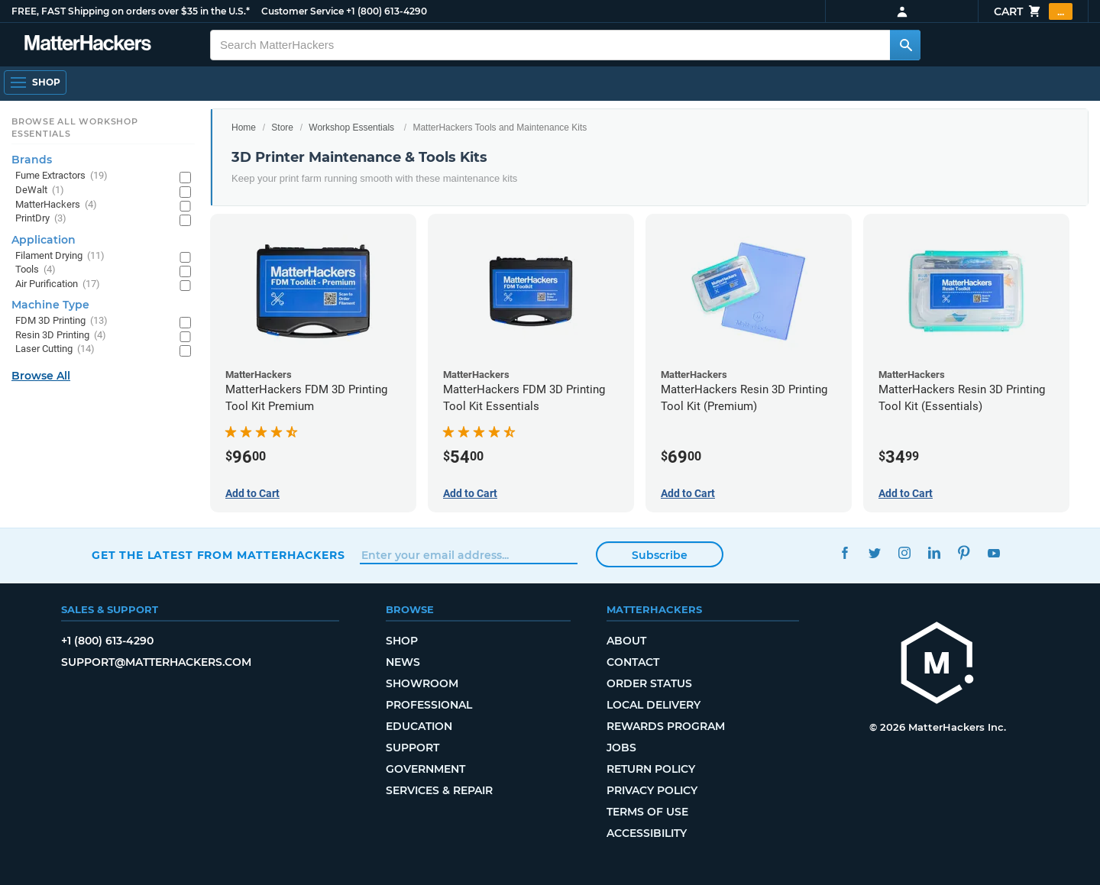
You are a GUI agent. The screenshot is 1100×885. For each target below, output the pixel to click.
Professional (429, 705)
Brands (31, 159)
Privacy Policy (652, 790)
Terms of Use (647, 812)
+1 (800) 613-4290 (386, 11)
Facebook (844, 553)
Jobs (621, 747)
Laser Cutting (55, 349)
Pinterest (963, 553)
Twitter (874, 553)
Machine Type (50, 305)
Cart (1033, 11)
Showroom (422, 683)
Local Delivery (653, 705)
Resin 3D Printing (60, 335)
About (626, 641)
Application (43, 240)
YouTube (993, 553)
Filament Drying (60, 256)
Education (419, 726)
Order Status (649, 683)
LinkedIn (933, 553)
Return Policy (651, 769)
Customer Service (302, 11)
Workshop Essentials (351, 127)
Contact (633, 662)
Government (425, 769)
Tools (35, 270)
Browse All (40, 376)
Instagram (904, 553)
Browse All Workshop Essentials (74, 127)
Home (243, 127)
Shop (402, 641)
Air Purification (57, 284)
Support (412, 747)
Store (282, 127)
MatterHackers (56, 205)
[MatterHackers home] (87, 45)
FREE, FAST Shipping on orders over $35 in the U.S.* (130, 11)
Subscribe (660, 555)
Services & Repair (439, 790)
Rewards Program (666, 726)
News (403, 662)
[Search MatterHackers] (905, 45)
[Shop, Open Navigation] (35, 82)
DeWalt (39, 190)
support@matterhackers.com (156, 662)
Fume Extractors (61, 176)
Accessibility (647, 833)
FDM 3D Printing (61, 321)
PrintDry (40, 219)
